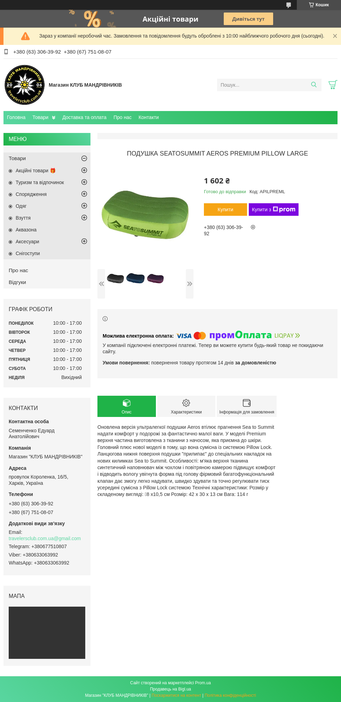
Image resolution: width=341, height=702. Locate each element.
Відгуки (17, 282)
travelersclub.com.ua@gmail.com (45, 538)
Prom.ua (203, 682)
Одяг (21, 206)
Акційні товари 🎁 (36, 170)
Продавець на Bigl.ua (170, 689)
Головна (16, 117)
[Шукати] (314, 85)
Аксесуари (27, 241)
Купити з (273, 209)
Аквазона (26, 229)
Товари (40, 117)
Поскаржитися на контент (176, 695)
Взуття (23, 218)
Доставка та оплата (84, 117)
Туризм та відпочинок (40, 182)
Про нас (122, 117)
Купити (225, 209)
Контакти (148, 117)
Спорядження (31, 194)
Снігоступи (28, 253)
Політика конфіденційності (230, 695)
